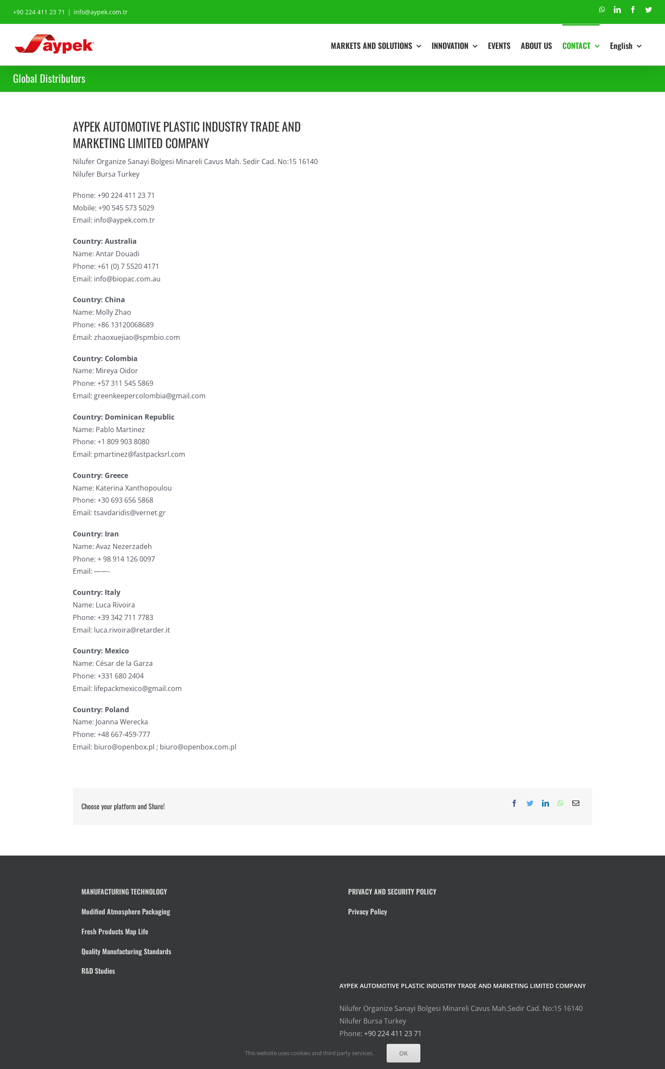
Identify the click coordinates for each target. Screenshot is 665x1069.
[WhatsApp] (560, 803)
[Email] (576, 803)
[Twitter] (530, 803)
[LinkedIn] (545, 803)
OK (403, 1053)
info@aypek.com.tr (101, 12)
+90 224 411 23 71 (393, 1033)
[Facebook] (514, 803)
